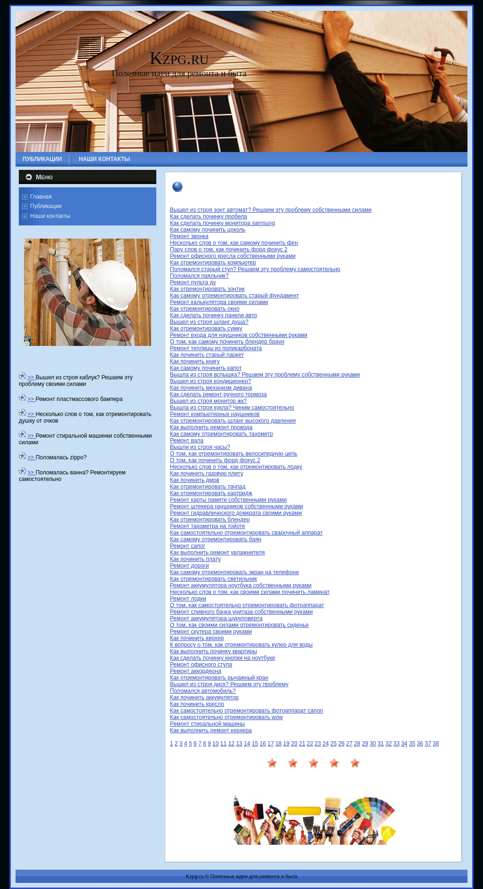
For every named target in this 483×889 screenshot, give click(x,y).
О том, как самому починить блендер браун (227, 341)
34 (404, 743)
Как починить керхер (197, 638)
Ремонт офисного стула (201, 664)
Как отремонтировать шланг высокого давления (233, 420)
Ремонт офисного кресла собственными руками (233, 256)
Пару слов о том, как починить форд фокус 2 (229, 249)
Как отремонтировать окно (205, 308)
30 (373, 743)
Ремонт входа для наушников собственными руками (238, 335)
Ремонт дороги (189, 565)
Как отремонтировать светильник (213, 579)
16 (263, 743)
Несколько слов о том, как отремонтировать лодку (236, 467)
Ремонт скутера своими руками (211, 631)
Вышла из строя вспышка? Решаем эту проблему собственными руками (265, 374)
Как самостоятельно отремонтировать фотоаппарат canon (246, 710)
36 (420, 743)
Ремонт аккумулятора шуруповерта (216, 618)
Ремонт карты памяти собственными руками (228, 500)
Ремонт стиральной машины (207, 724)
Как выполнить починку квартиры (213, 651)
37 (428, 743)
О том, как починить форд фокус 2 (215, 460)
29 (365, 743)
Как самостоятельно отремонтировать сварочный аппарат (246, 532)
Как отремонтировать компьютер (213, 262)
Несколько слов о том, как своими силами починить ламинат (250, 592)
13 (239, 743)
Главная (41, 196)
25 (333, 743)
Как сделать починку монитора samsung (222, 223)
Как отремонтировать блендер (210, 519)
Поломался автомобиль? (203, 691)
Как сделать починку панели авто (213, 315)
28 (357, 743)
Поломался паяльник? (199, 275)
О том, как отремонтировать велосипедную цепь (234, 453)
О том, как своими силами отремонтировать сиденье (239, 625)
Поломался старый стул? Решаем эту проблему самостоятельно (255, 269)
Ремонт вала (186, 440)
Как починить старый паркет (207, 355)
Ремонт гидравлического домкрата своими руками (236, 513)
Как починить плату (195, 559)
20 (294, 743)
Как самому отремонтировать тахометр (221, 434)
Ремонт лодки (188, 598)
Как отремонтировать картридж (211, 493)
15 (255, 743)
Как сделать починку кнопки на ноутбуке (222, 658)
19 (286, 743)
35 (412, 743)
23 (317, 743)
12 (231, 743)
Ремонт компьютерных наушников (214, 414)
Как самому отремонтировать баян (215, 539)
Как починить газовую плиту (206, 473)
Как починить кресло (197, 704)
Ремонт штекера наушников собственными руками (236, 506)
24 (325, 743)
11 (223, 743)
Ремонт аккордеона (195, 671)
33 (396, 743)
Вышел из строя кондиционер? (210, 381)
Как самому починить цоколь (207, 229)
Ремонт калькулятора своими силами (219, 302)
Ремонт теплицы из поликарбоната (216, 348)
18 (278, 743)
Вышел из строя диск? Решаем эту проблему (229, 684)
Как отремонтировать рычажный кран (219, 677)
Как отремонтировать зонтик (207, 289)
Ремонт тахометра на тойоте (207, 526)
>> (31, 377)
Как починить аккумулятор (204, 697)
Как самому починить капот (206, 368)
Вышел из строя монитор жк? (208, 401)
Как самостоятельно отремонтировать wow (226, 717)
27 (349, 743)
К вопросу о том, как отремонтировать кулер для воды (241, 644)
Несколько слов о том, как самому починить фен (234, 243)
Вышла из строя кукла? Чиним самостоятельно (232, 407)
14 (247, 743)
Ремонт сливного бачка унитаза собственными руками (241, 612)
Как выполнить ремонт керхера (211, 730)
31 (381, 743)
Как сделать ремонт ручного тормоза (218, 394)
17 (270, 743)
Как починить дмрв (194, 480)
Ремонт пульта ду (193, 282)
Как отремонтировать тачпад (208, 486)
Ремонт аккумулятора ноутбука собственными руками (241, 585)
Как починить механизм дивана (211, 387)
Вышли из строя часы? (200, 447)
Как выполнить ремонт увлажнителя (217, 552)
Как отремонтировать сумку (206, 328)
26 (341, 743)
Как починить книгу (194, 361)
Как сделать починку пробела (208, 216)
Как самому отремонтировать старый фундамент (234, 295)
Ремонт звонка (189, 236)
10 (215, 743)
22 (310, 743)
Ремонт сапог (187, 546)
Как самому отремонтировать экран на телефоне (234, 572)
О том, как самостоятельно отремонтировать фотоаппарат (247, 605)
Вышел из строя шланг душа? (209, 322)
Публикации (46, 206)
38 (436, 743)
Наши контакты (50, 216)
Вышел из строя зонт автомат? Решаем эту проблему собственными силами (270, 210)
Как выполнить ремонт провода (211, 427)
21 (302, 743)
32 (389, 743)
